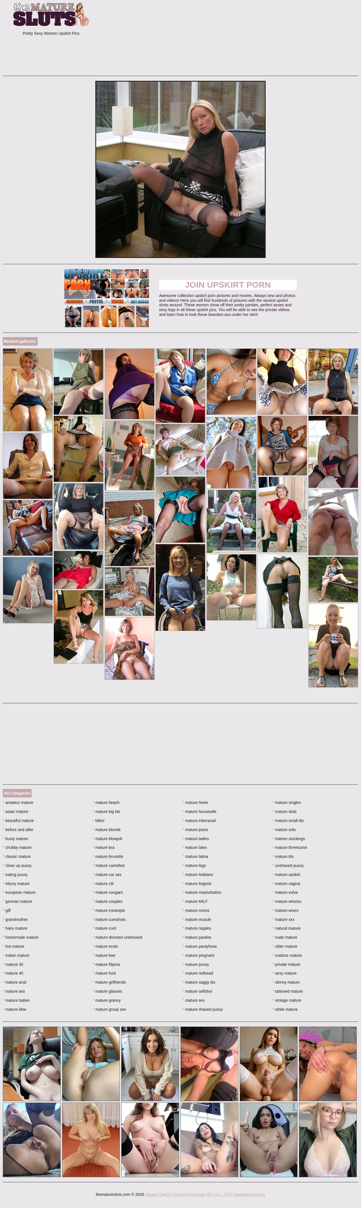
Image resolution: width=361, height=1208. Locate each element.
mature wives (285, 910)
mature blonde (107, 829)
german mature (17, 901)
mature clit (103, 883)
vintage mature (286, 1000)
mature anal (14, 982)
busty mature (15, 838)
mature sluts (284, 811)
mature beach (106, 802)
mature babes (16, 1000)
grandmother (15, 919)
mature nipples (197, 928)
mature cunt (104, 928)
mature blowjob (107, 838)
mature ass (14, 991)
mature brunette (108, 856)
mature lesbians (198, 874)
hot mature (13, 946)
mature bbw (14, 1009)
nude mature (284, 937)
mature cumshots (109, 919)
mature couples (107, 901)
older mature (284, 946)
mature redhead (198, 973)
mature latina (195, 856)
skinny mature (286, 982)
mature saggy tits (199, 982)
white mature (285, 1009)
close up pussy (17, 865)
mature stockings (288, 838)
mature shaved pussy (203, 1009)
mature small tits (288, 820)
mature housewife (200, 811)
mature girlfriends (109, 982)
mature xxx (283, 919)
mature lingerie (197, 883)
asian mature (15, 811)
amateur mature (18, 802)
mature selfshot (197, 991)
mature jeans (195, 829)
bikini (98, 820)
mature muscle (197, 919)
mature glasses (107, 991)
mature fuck (104, 973)
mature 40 (13, 973)
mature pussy (196, 964)
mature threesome (289, 847)
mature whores (286, 901)
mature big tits (106, 811)
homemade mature (21, 937)
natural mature (286, 928)
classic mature (17, 856)
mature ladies (196, 838)
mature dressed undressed (117, 937)
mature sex (194, 1000)
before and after (18, 829)
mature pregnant (198, 955)
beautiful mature (18, 820)
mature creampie (109, 910)
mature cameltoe (109, 865)
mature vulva (285, 892)
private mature (286, 964)
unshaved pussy (288, 865)
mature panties (197, 937)
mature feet (104, 955)
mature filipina (106, 964)
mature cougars (108, 892)
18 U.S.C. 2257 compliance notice (235, 1194)
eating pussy (15, 874)
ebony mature (16, 883)
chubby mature (17, 847)
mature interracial (199, 820)
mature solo (284, 829)
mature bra (104, 847)
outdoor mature (287, 955)
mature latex (195, 847)
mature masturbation (202, 892)
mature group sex (109, 1009)
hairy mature (15, 928)
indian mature (16, 955)
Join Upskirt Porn (228, 284)
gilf (6, 910)
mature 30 (13, 964)
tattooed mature (287, 991)
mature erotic (105, 946)
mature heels (195, 802)
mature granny (107, 1000)
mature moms (196, 910)
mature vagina (286, 883)
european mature (19, 892)
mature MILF (195, 901)
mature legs (194, 865)
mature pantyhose (200, 946)
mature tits (283, 856)
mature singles (286, 802)
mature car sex (107, 874)
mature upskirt (286, 874)
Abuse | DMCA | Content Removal (174, 1194)
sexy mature (284, 973)
